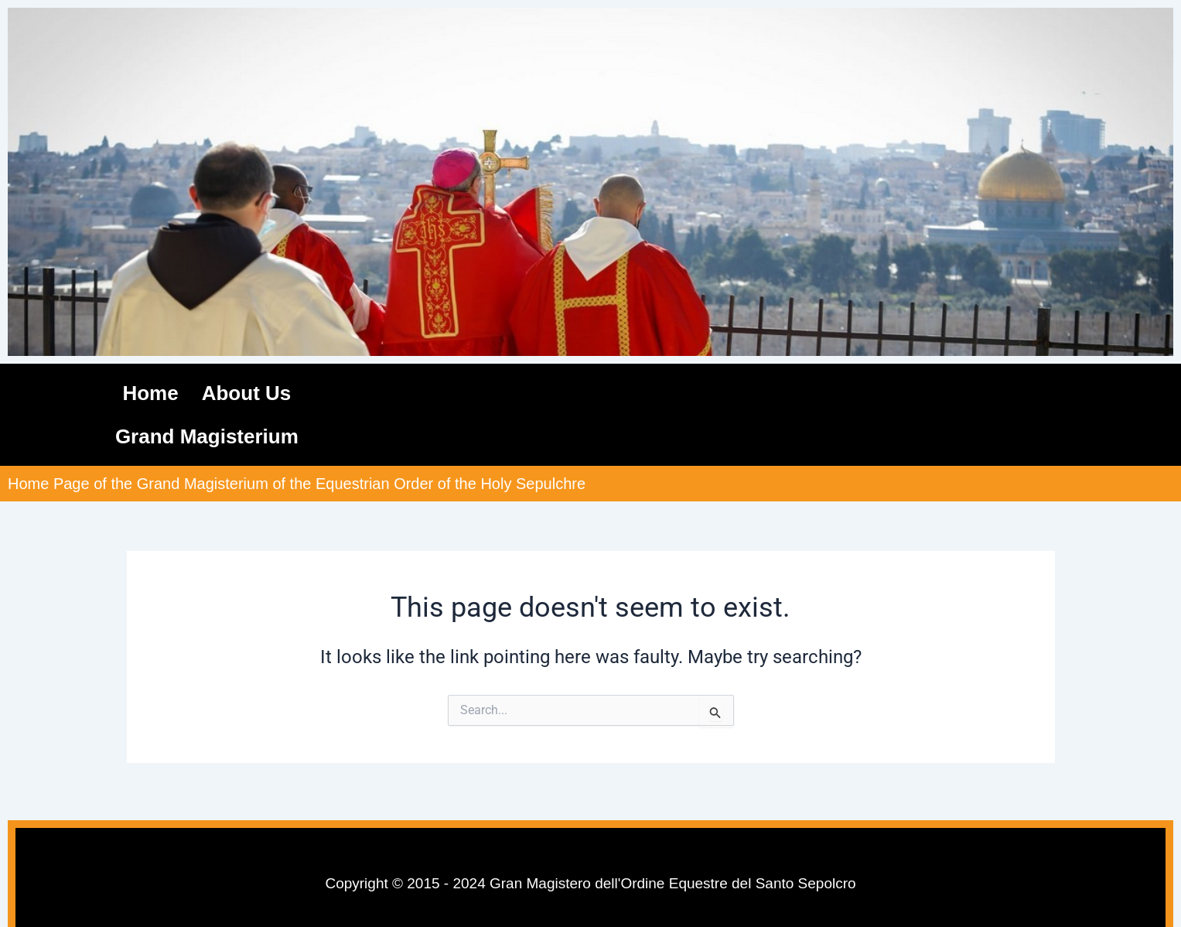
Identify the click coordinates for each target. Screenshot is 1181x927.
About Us (247, 393)
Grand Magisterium (207, 436)
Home (150, 393)
